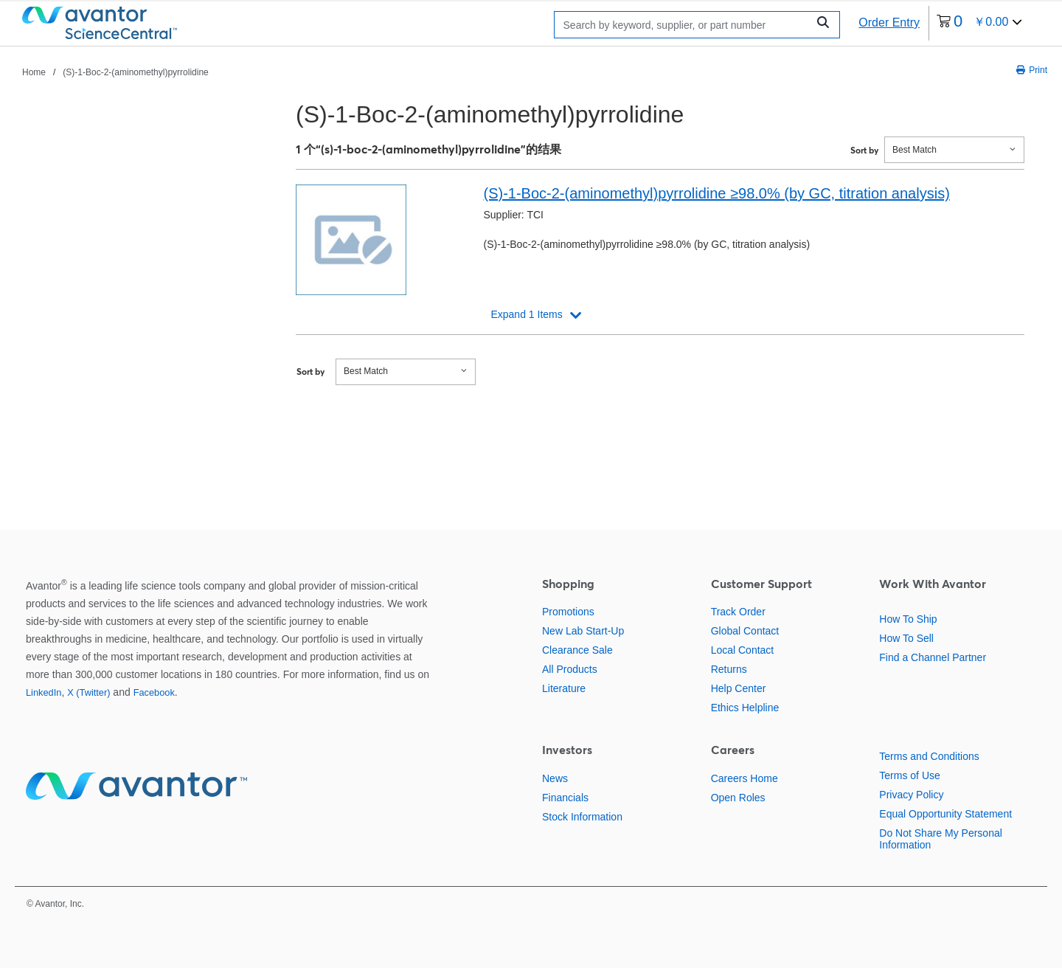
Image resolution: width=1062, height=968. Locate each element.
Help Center (738, 688)
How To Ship (908, 619)
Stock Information (582, 817)
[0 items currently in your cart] (979, 23)
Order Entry (889, 22)
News (555, 778)
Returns (729, 669)
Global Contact (745, 631)
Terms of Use (909, 775)
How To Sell (906, 638)
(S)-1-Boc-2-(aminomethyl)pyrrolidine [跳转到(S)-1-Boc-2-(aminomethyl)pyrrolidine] (135, 72)
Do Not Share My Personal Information (940, 839)
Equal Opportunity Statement (945, 814)
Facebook (154, 692)
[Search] (685, 25)
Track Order (738, 612)
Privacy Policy (911, 795)
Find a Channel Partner (932, 657)
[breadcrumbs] (115, 71)
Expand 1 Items (526, 314)
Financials (565, 797)
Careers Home (744, 778)
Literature (564, 688)
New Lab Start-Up (583, 631)
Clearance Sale (577, 650)
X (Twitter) (88, 692)
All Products (569, 669)
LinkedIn (43, 692)
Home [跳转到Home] (34, 72)
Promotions (568, 612)
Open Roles (738, 797)
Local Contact (742, 650)
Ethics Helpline (745, 707)
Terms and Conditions (929, 756)
